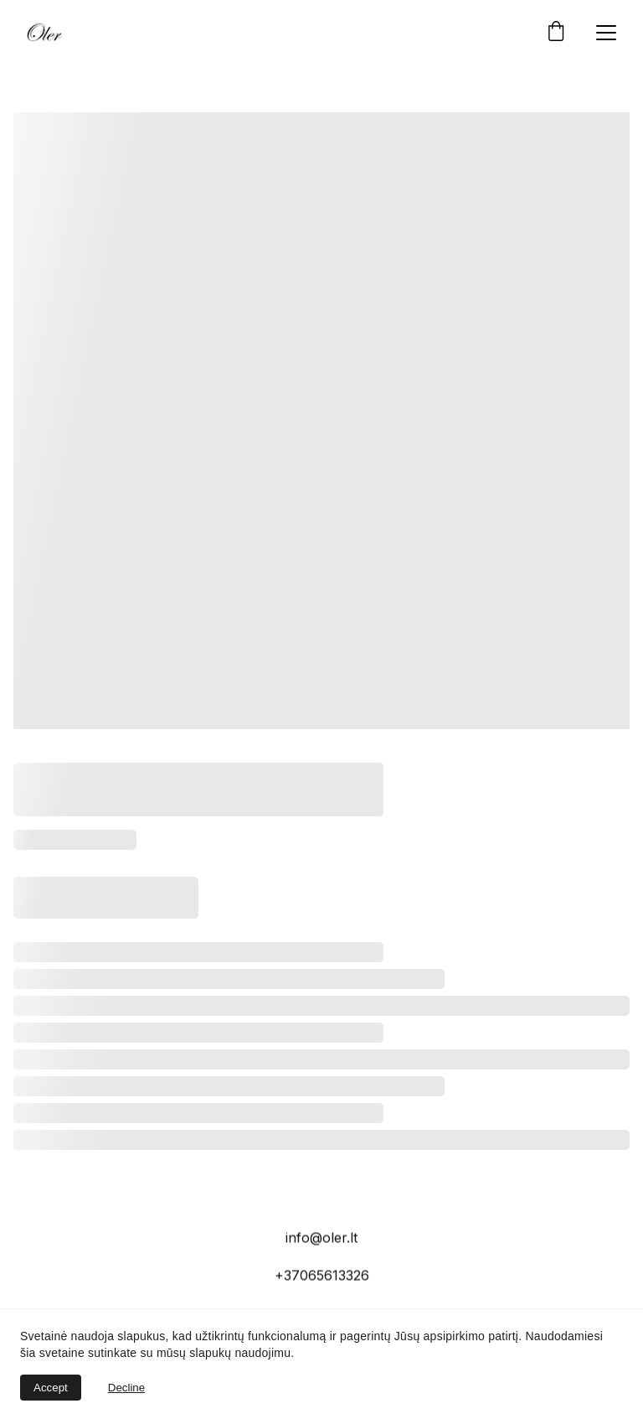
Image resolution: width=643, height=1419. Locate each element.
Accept (50, 1387)
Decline (126, 1387)
